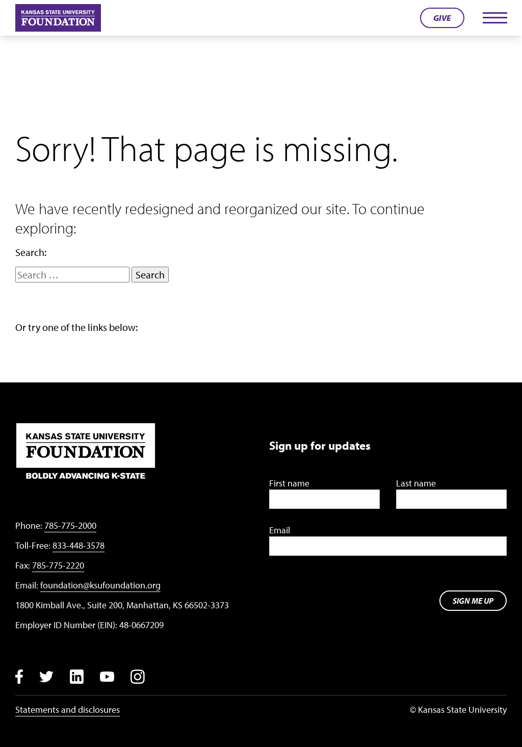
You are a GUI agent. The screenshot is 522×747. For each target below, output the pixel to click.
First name (289, 483)
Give (442, 18)
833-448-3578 (79, 545)
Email (279, 530)
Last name (416, 483)
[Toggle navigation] (494, 18)
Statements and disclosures (67, 709)
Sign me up (473, 601)
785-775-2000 (70, 525)
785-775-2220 (58, 565)
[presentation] (346, 591)
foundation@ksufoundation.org (100, 585)
